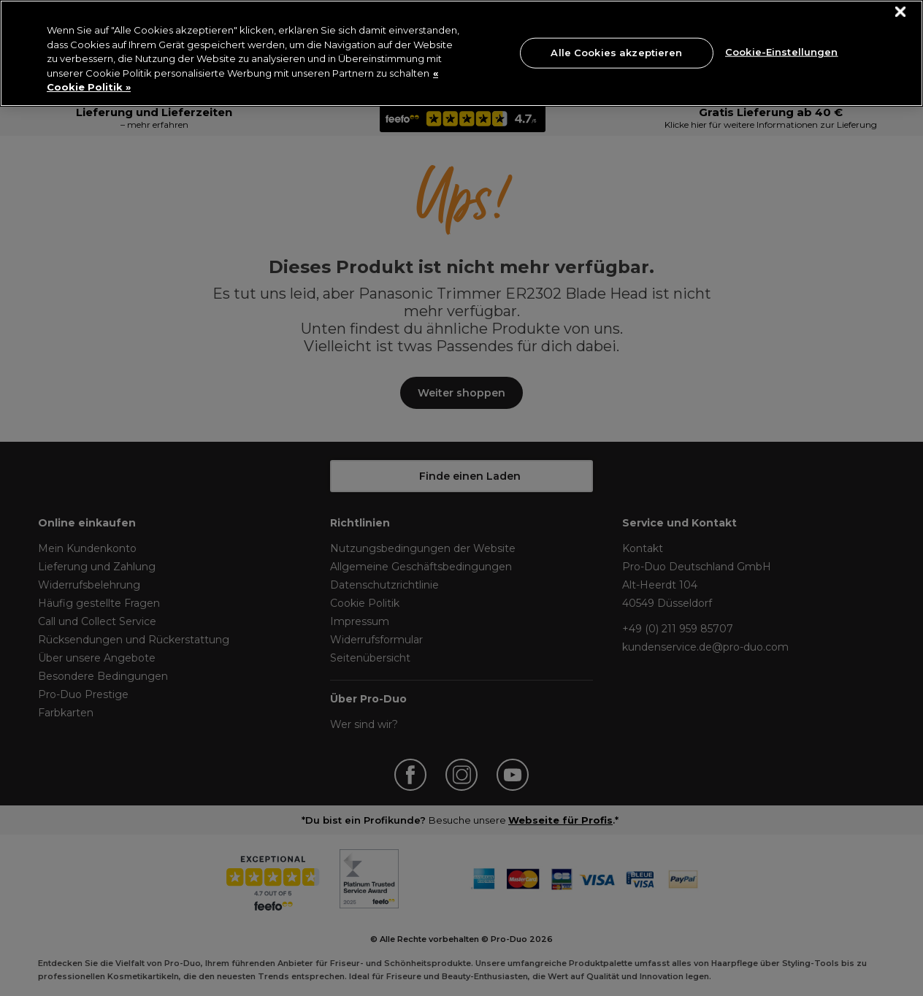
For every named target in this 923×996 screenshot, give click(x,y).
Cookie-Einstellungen (781, 51)
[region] (461, 53)
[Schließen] (900, 12)
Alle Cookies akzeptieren (616, 52)
